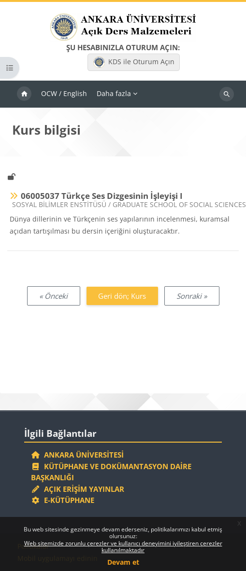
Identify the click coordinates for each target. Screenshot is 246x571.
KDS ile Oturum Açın (133, 62)
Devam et (123, 562)
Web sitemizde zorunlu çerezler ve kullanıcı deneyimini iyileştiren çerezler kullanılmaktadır (123, 546)
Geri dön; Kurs (122, 296)
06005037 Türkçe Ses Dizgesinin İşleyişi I (102, 195)
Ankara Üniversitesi (77, 455)
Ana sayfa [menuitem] (24, 94)
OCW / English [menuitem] (64, 93)
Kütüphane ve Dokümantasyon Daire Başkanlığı (111, 472)
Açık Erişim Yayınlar (78, 489)
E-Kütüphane (62, 500)
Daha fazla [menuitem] (114, 93)
